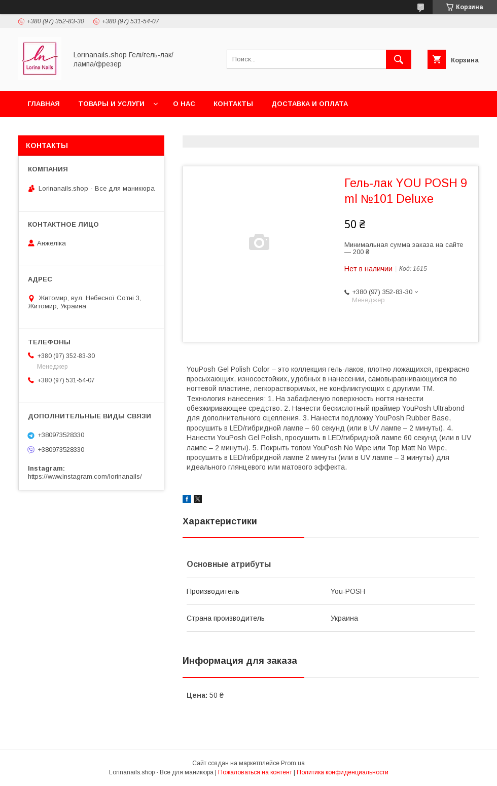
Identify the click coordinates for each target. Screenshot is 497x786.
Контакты (233, 104)
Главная (43, 104)
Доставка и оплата (309, 104)
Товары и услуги (111, 104)
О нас (184, 104)
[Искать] (398, 59)
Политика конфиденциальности (342, 772)
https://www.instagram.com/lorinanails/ (85, 476)
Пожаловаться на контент (255, 772)
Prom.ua (293, 763)
